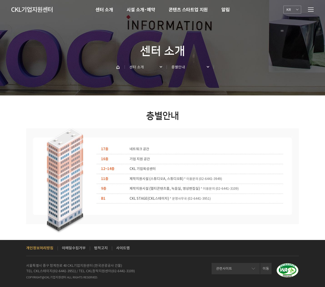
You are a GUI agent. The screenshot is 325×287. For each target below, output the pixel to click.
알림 (225, 10)
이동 (266, 268)
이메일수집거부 (74, 248)
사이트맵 (123, 248)
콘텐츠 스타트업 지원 (188, 10)
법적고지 (101, 248)
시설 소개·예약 (141, 10)
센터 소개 (104, 10)
